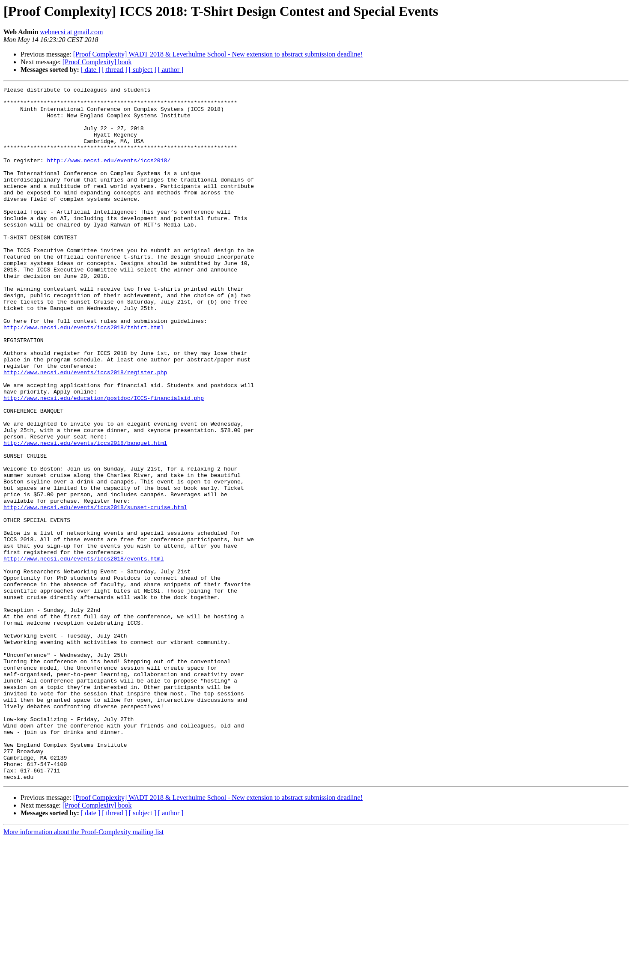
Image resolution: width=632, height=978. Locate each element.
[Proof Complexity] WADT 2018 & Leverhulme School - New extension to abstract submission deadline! (218, 54)
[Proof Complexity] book (97, 62)
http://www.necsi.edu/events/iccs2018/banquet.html (85, 515)
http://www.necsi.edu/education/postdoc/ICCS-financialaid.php (103, 461)
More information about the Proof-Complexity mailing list (83, 970)
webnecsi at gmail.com (71, 32)
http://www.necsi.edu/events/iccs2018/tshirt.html (83, 376)
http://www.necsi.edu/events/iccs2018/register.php (85, 430)
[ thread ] (114, 69)
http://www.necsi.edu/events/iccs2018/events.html (83, 653)
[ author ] (171, 69)
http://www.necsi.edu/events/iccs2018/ (108, 175)
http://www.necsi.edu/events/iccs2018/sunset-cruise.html (95, 592)
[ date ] (90, 69)
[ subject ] (142, 69)
